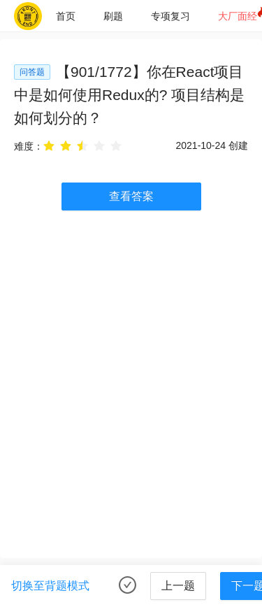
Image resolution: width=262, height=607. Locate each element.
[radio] (48, 146)
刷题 (113, 16)
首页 (65, 16)
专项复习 (170, 16)
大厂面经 (237, 16)
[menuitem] (65, 16)
